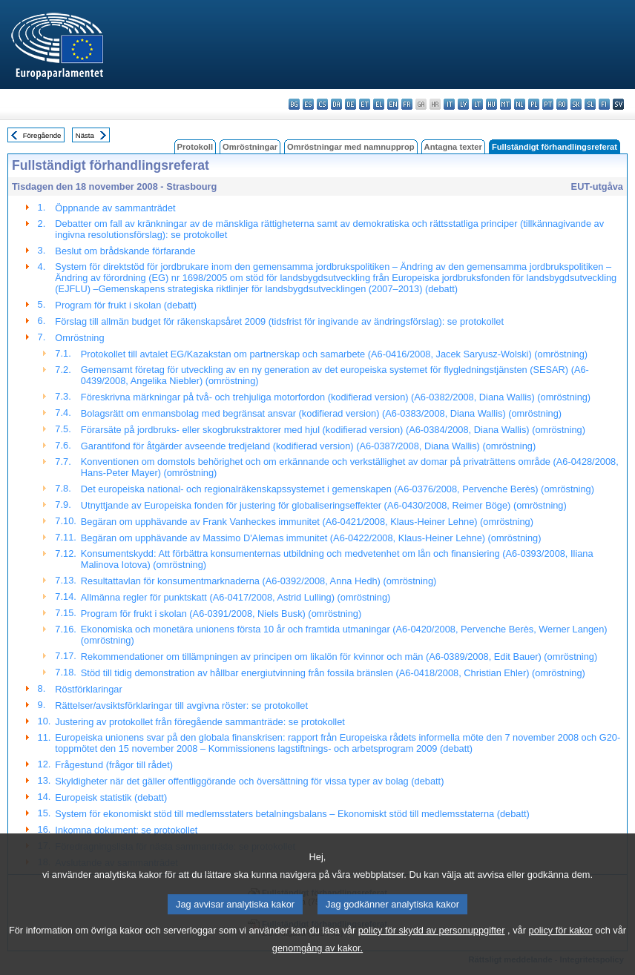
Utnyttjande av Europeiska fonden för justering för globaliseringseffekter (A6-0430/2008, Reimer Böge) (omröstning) (324, 505)
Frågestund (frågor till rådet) (114, 764)
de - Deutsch (350, 104)
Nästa (85, 135)
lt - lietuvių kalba (477, 104)
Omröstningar (250, 146)
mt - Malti (505, 104)
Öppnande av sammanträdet (115, 208)
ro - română (561, 104)
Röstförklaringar (88, 689)
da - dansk (336, 104)
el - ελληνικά (378, 104)
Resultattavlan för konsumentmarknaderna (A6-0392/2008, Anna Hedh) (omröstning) (258, 580)
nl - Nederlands (519, 104)
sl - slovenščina (590, 104)
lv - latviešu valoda (463, 104)
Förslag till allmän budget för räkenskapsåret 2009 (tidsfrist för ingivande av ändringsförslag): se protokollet (279, 321)
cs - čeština (322, 104)
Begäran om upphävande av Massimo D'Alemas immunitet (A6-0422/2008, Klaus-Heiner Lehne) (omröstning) (311, 537)
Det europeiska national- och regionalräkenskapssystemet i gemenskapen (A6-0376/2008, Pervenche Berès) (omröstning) (337, 489)
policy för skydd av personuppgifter (431, 950)
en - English (392, 104)
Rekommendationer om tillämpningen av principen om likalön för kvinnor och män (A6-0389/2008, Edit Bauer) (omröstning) (339, 656)
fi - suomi (604, 104)
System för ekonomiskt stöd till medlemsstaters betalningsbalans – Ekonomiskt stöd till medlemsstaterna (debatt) (292, 813)
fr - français (406, 104)
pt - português (547, 104)
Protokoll (195, 146)
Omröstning (79, 337)
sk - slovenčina (576, 104)
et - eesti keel (364, 104)
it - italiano (449, 104)
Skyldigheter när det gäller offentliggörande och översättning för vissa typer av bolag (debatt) (249, 781)
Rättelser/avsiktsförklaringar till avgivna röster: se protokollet (181, 705)
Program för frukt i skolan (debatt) (126, 305)
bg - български (294, 104)
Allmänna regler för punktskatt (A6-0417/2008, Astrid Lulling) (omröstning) (236, 597)
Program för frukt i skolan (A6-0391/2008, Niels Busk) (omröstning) (221, 613)
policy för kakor (561, 950)
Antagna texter (453, 146)
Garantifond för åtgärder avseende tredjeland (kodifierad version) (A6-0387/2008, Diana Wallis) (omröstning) (308, 446)
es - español (308, 104)
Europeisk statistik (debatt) (111, 797)
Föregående (42, 135)
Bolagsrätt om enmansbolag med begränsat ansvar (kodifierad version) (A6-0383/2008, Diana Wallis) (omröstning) (321, 413)
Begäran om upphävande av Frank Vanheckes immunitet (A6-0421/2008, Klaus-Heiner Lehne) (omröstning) (307, 521)
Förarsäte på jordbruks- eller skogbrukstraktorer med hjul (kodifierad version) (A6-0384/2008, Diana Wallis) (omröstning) (333, 429)
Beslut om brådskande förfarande (125, 251)
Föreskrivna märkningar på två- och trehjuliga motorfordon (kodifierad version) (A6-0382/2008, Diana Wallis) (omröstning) (335, 397)
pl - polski (533, 104)
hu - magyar (491, 104)
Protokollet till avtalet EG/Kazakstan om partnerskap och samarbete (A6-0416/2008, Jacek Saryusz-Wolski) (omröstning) (334, 354)
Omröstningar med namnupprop (351, 146)
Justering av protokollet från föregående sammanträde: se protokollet (200, 721)
